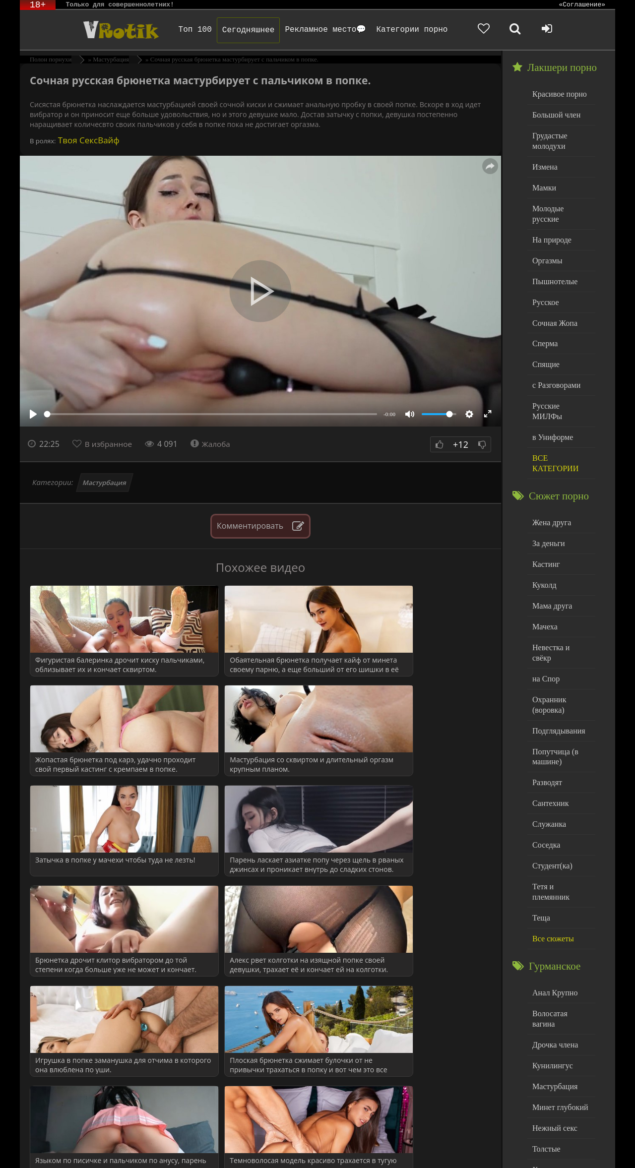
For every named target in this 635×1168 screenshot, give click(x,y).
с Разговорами (554, 364)
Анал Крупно (553, 922)
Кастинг (545, 528)
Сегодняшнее (236, 30)
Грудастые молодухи (548, 138)
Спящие (545, 344)
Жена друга (550, 488)
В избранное (109, 443)
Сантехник (549, 748)
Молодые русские (560, 203)
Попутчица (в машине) (553, 703)
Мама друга (551, 568)
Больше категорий (561, 1103)
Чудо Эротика (100, 30)
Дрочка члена (553, 962)
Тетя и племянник (560, 828)
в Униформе (551, 404)
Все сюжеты (551, 868)
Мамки (543, 183)
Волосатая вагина (560, 942)
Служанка (548, 768)
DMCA (203, 1147)
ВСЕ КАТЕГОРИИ (553, 429)
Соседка (545, 788)
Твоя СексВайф (87, 140)
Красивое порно (557, 93)
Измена (544, 163)
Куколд (543, 548)
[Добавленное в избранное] (511, 29)
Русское (544, 284)
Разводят (546, 728)
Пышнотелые (553, 264)
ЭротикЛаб (45, 1147)
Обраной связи (297, 1154)
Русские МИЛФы (559, 384)
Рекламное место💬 (314, 29)
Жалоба (214, 443)
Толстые (545, 1062)
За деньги (547, 508)
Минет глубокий (558, 1022)
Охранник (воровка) (548, 653)
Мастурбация (105, 482)
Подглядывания (557, 678)
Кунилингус (551, 982)
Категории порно (400, 29)
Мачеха (544, 588)
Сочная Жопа (553, 304)
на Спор (545, 628)
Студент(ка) (551, 808)
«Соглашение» (582, 4)
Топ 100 (183, 29)
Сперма (544, 324)
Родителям (418, 1147)
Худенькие (549, 1083)
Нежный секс (553, 1042)
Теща (540, 849)
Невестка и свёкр (559, 608)
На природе (550, 224)
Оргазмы (546, 243)
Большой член (554, 114)
